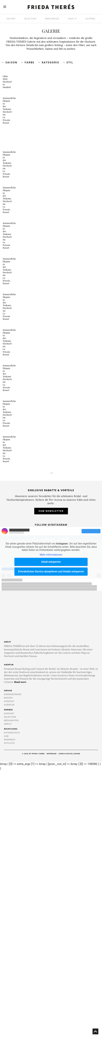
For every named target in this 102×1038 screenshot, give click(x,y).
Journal (91, 18)
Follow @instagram (51, 792)
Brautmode (52, 18)
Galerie (10, 18)
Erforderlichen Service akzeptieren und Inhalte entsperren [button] (51, 838)
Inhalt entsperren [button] (51, 829)
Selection (30, 18)
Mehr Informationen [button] (51, 822)
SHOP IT (72, 18)
